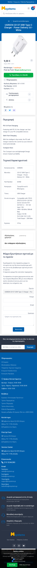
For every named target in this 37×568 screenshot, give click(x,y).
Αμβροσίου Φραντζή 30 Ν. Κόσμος (13, 421)
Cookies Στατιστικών (18, 561)
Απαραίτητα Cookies (17, 558)
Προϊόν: (31, 288)
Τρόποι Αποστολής (7, 406)
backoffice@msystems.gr (9, 486)
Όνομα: (32, 297)
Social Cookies (17, 559)
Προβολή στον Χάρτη (8, 427)
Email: (32, 305)
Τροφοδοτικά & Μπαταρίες (21, 21)
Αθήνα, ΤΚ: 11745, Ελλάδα (9, 424)
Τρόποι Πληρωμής (7, 403)
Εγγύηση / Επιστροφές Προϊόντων (12, 397)
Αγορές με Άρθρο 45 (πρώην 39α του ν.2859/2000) (17, 412)
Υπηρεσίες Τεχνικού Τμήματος (11, 368)
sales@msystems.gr (7, 471)
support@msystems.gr (8, 481)
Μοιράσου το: (8, 107)
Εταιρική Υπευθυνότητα (9, 371)
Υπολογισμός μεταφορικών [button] (12, 94)
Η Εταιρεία (4, 362)
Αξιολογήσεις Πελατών (8, 365)
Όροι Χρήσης (11, 539)
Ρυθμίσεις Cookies (22, 539)
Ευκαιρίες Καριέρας (7, 373)
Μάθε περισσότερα (24, 565)
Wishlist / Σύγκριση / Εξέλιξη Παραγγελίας (21, 2)
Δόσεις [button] (10, 100)
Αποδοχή (12, 565)
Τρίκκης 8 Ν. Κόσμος (8, 436)
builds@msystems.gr (8, 476)
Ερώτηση (31, 313)
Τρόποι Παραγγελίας (8, 400)
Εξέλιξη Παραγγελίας (8, 409)
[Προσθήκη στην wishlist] (31, 60)
